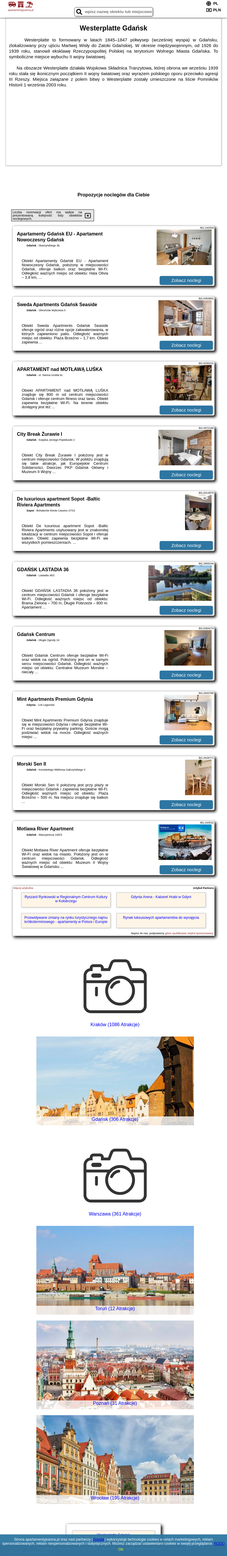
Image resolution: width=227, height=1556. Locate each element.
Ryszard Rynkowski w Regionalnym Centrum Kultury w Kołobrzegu (66, 899)
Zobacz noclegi (186, 280)
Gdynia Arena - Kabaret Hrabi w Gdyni (161, 897)
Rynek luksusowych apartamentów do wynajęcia (161, 918)
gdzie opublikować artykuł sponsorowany (189, 933)
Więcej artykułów (23, 888)
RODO (219, 1544)
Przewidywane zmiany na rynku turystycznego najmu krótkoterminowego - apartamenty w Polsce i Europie (65, 920)
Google (98, 1539)
